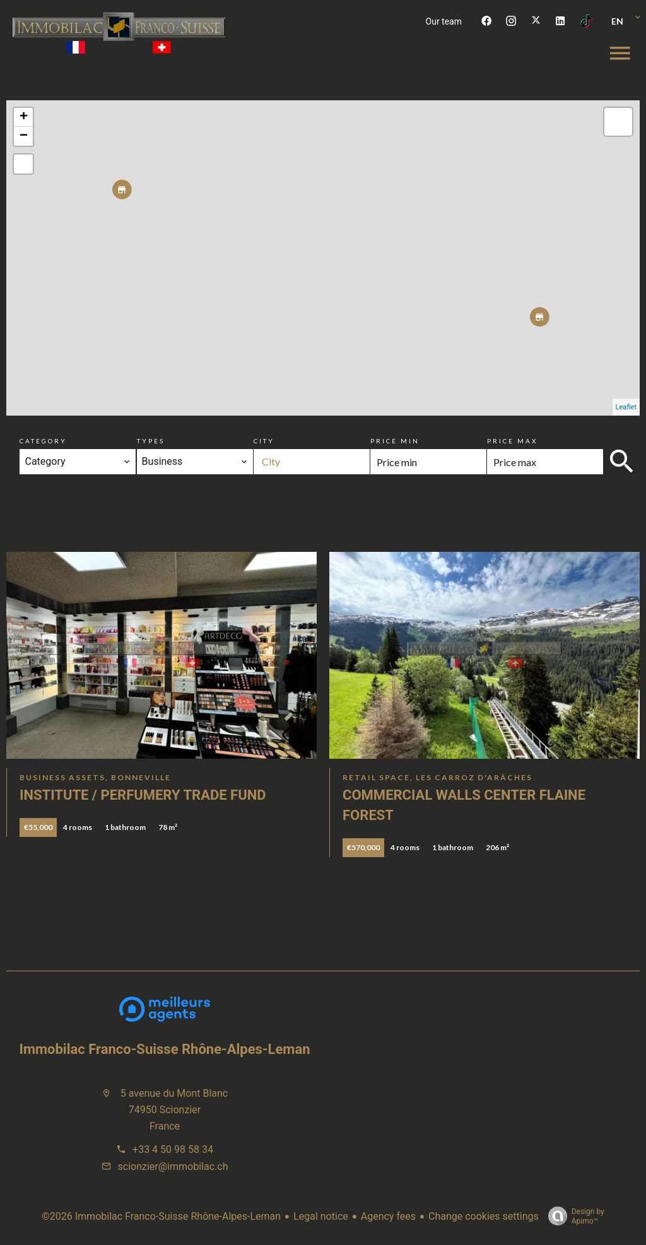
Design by (573, 1216)
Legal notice (320, 1216)
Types (151, 441)
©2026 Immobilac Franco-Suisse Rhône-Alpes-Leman (161, 1216)
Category (43, 441)
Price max (512, 441)
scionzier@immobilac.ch (173, 1166)
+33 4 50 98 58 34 (172, 1149)
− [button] (24, 136)
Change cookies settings (483, 1216)
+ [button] (24, 117)
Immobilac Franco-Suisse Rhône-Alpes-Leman (165, 1049)
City (264, 441)
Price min (395, 441)
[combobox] (78, 461)
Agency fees (388, 1216)
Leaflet (626, 407)
